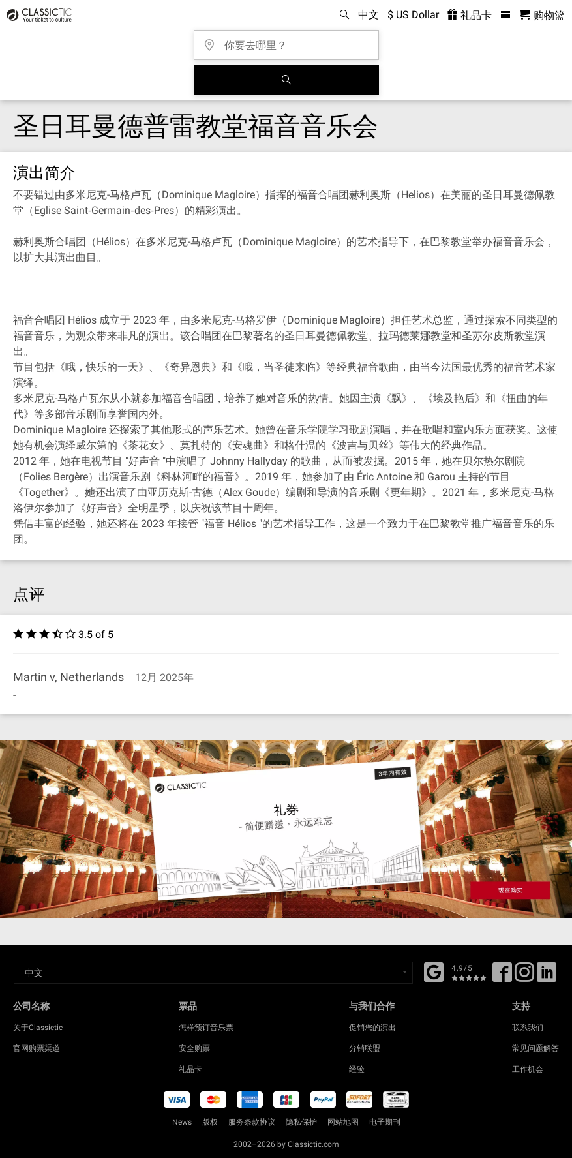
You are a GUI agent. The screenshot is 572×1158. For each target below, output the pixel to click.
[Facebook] (434, 971)
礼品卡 (190, 1069)
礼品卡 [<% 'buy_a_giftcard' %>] (469, 15)
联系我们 (527, 1027)
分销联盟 (364, 1048)
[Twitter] (524, 976)
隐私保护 (301, 1122)
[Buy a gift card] (286, 829)
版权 (210, 1122)
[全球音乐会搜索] (286, 80)
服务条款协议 (251, 1122)
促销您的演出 (372, 1027)
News (182, 1122)
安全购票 (194, 1048)
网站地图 (343, 1122)
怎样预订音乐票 (206, 1027)
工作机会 (527, 1069)
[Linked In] (546, 976)
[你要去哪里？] (290, 41)
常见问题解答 (535, 1048)
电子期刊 (384, 1122)
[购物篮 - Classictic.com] (542, 15)
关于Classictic (38, 1027)
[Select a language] (213, 973)
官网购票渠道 (36, 1048)
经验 (357, 1069)
